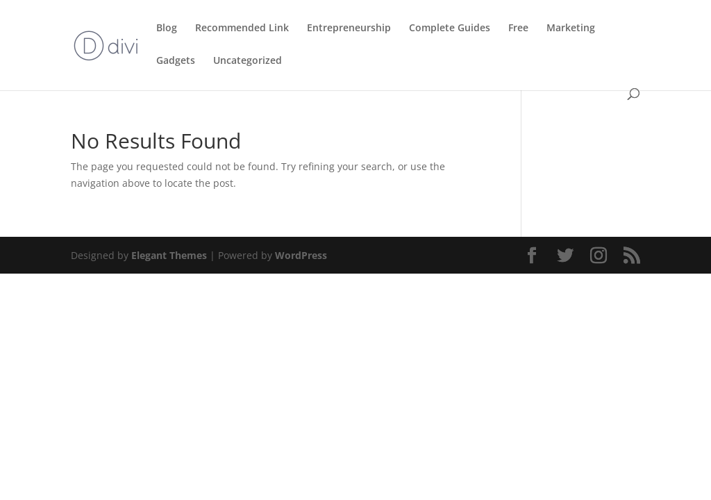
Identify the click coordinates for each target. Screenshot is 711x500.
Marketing (570, 28)
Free (518, 28)
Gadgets (175, 61)
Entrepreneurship (349, 28)
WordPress (301, 255)
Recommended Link (242, 28)
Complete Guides (449, 28)
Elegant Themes (169, 255)
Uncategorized (247, 61)
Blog (166, 28)
